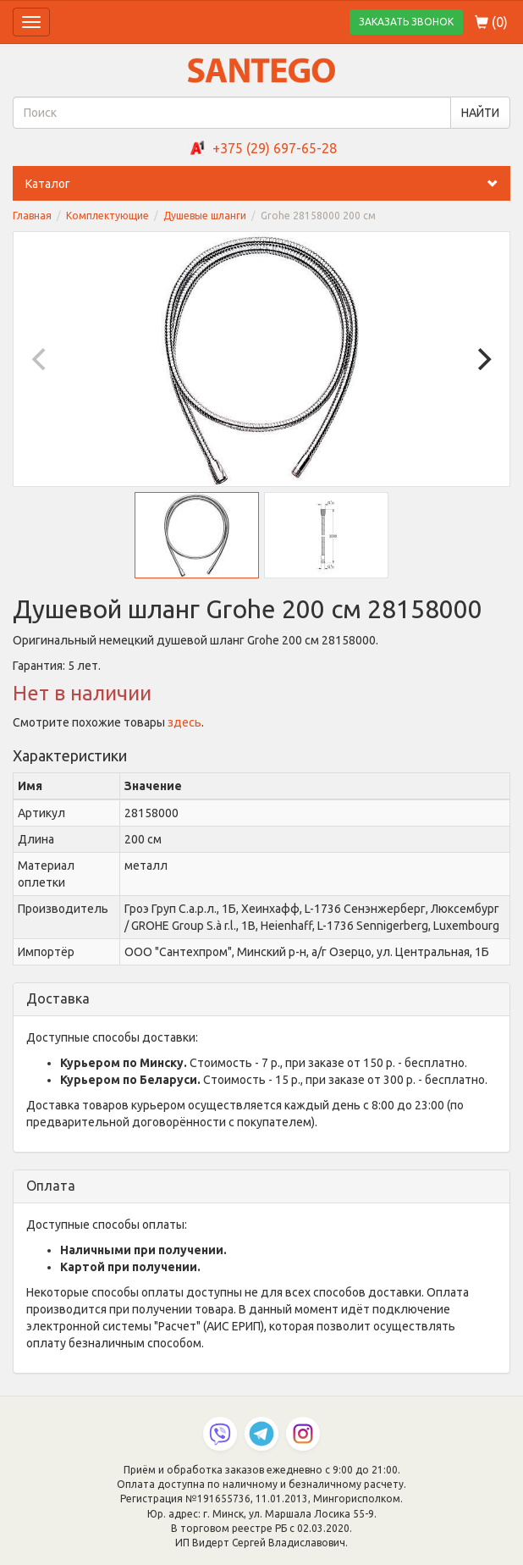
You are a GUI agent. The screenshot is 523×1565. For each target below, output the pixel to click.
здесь (184, 722)
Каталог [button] (267, 184)
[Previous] (40, 359)
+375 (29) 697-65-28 (274, 148)
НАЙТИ (480, 112)
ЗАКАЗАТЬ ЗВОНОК (406, 21)
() (491, 22)
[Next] (482, 359)
